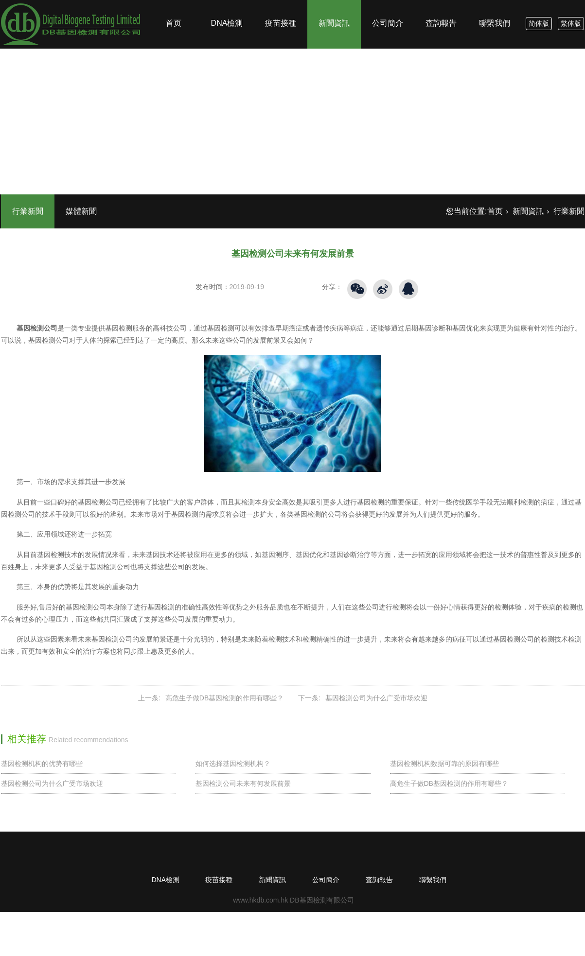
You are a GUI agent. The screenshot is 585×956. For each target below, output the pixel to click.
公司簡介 (387, 5)
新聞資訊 (334, 5)
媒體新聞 (81, 211)
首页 (173, 5)
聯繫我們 (494, 5)
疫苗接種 (280, 5)
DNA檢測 (227, 5)
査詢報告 (441, 5)
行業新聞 (27, 211)
